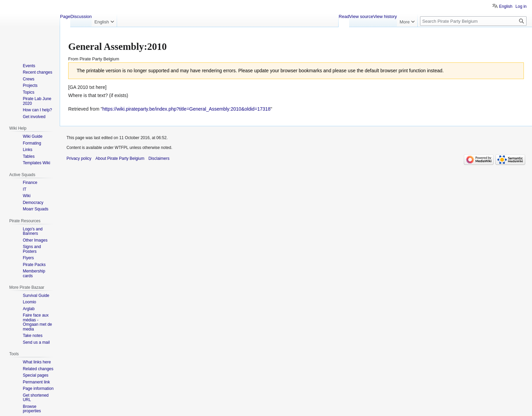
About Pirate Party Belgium (119, 158)
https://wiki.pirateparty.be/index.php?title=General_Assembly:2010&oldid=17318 (186, 109)
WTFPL (121, 147)
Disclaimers (158, 158)
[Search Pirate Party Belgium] (473, 21)
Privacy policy (78, 158)
